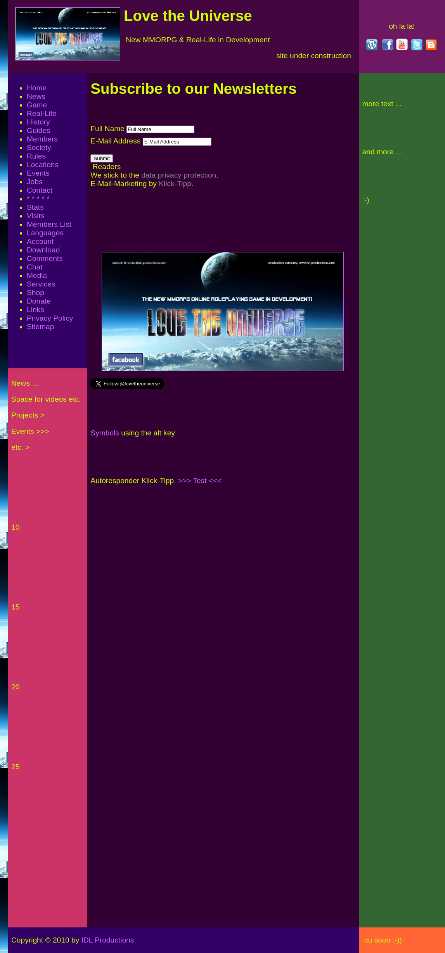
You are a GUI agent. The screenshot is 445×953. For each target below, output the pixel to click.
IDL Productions (173, 940)
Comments (45, 258)
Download (43, 250)
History (38, 122)
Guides (38, 130)
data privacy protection (178, 175)
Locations (43, 165)
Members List (49, 224)
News (36, 96)
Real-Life (42, 113)
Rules (36, 156)
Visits (36, 216)
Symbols (104, 433)
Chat (35, 267)
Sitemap (40, 327)
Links (35, 310)
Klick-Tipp (175, 184)
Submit (101, 158)
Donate (39, 301)
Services (41, 284)
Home (37, 88)
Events (38, 173)
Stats (35, 207)
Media (37, 275)
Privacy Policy (50, 318)
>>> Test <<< (200, 480)
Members (42, 139)
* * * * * (38, 199)
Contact (39, 190)
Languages (45, 233)
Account (40, 241)
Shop (35, 292)
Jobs (35, 182)
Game (37, 105)
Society (39, 147)
